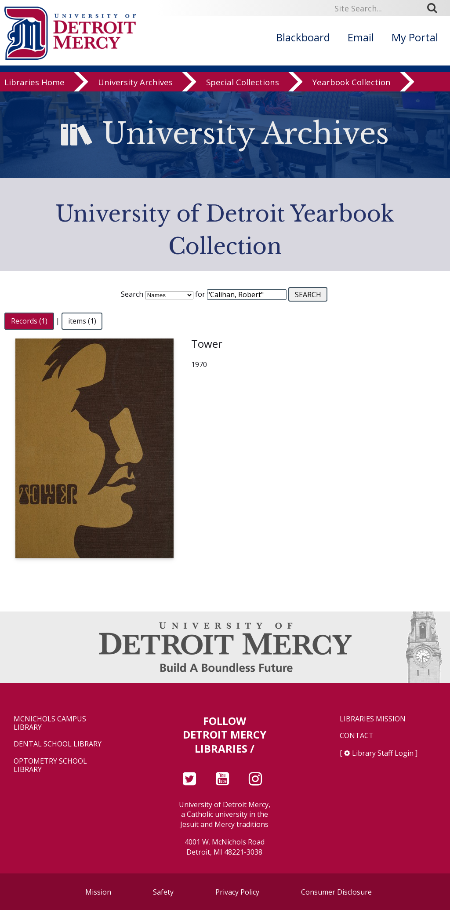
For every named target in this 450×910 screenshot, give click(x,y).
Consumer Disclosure (336, 892)
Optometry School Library (50, 765)
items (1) (82, 321)
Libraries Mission (373, 719)
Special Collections (242, 84)
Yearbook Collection (351, 84)
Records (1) (29, 321)
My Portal (415, 37)
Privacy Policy (237, 892)
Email (361, 37)
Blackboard (303, 37)
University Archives (135, 84)
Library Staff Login (383, 753)
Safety (163, 892)
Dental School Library (58, 744)
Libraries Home (34, 84)
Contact (357, 736)
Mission (98, 892)
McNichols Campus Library (50, 723)
